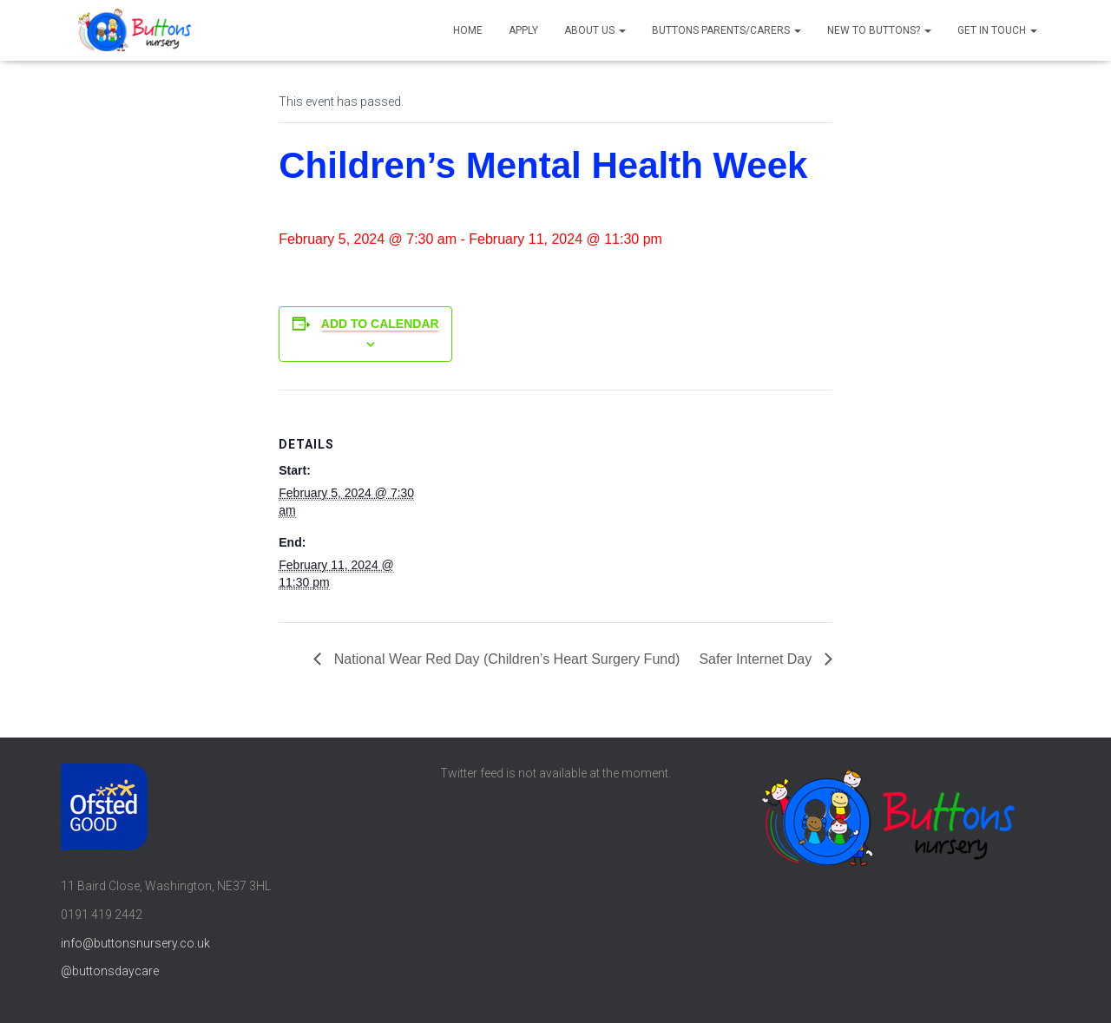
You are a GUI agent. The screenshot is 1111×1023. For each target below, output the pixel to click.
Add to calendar (380, 324)
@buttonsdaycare (110, 971)
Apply (523, 30)
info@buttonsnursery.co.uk (135, 943)
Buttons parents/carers (726, 30)
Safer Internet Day (757, 659)
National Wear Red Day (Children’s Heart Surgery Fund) (505, 659)
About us (595, 30)
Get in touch (997, 30)
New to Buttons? (879, 30)
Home (468, 30)
